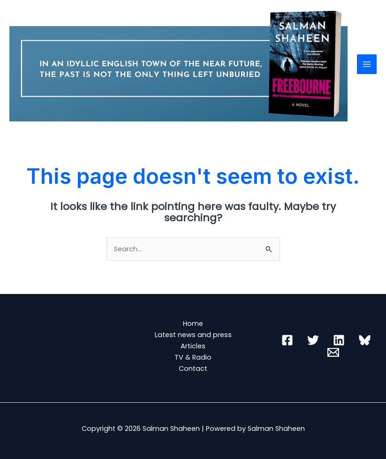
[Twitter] (313, 340)
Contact (193, 368)
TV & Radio (193, 357)
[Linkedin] (339, 340)
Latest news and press (193, 334)
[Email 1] (333, 352)
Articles (193, 346)
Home (193, 323)
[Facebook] (287, 340)
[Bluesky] (365, 340)
